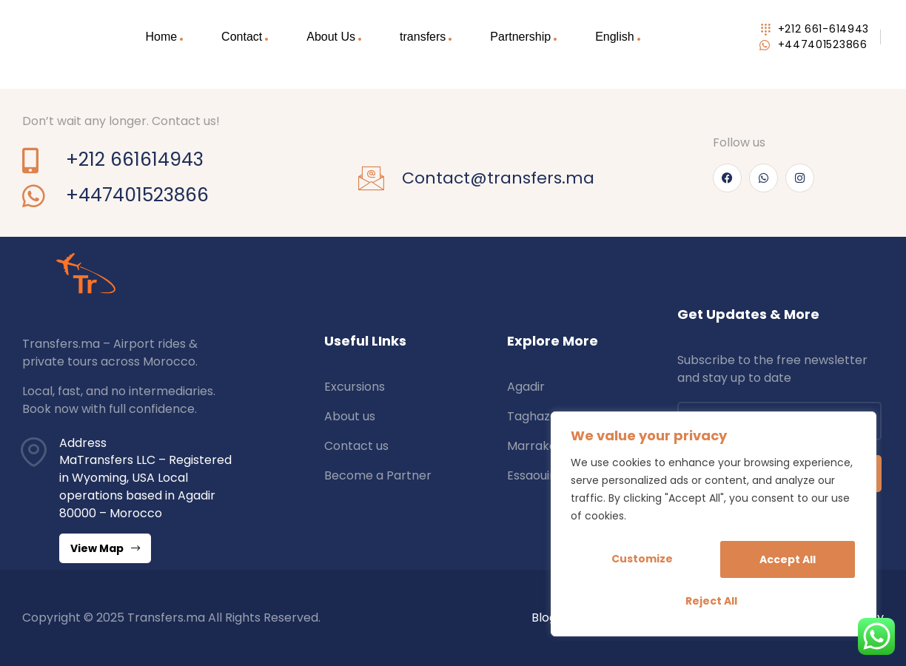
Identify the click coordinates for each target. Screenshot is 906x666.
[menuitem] (617, 37)
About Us (330, 36)
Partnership (520, 36)
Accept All (713, 600)
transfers (423, 36)
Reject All (785, 561)
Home (161, 36)
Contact (241, 36)
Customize (641, 561)
